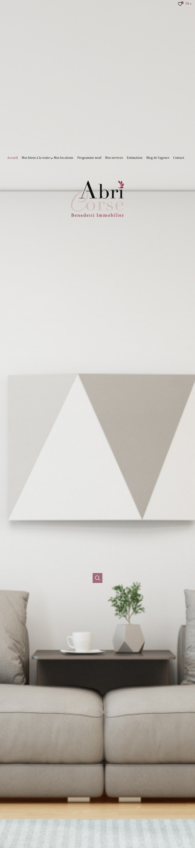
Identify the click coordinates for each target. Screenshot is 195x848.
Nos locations (63, 158)
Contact (178, 158)
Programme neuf (89, 158)
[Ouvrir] (98, 578)
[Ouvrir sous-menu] (51, 158)
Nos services (114, 158)
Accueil (12, 158)
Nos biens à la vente (36, 158)
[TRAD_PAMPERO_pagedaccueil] (97, 218)
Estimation (134, 158)
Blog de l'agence (157, 158)
